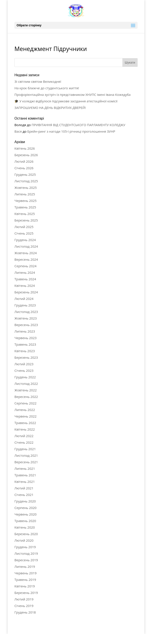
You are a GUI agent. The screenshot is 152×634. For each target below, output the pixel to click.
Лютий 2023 (23, 364)
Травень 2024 (25, 279)
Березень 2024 (26, 292)
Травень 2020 (25, 521)
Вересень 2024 (26, 259)
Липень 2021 (24, 468)
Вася (18, 131)
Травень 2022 (25, 423)
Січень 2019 (23, 606)
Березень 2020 (26, 534)
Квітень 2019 (24, 586)
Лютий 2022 (23, 436)
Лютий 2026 (23, 161)
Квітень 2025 (24, 213)
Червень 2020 (25, 514)
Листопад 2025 (26, 181)
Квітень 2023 (24, 351)
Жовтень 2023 (25, 318)
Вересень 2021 (26, 462)
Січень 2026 (23, 168)
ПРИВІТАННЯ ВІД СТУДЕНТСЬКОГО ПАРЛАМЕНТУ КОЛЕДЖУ (78, 125)
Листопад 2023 (26, 311)
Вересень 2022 (26, 396)
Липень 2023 (24, 331)
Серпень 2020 (25, 508)
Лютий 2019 (23, 599)
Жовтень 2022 (25, 390)
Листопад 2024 (26, 246)
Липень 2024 (24, 272)
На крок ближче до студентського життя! (46, 88)
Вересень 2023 (26, 325)
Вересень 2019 (26, 560)
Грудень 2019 (25, 547)
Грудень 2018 (25, 612)
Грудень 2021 (25, 449)
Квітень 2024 (24, 285)
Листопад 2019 (26, 553)
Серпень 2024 (25, 266)
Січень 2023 (23, 370)
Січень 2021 (23, 494)
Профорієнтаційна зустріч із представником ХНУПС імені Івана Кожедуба (72, 94)
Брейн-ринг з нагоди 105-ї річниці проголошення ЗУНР (71, 131)
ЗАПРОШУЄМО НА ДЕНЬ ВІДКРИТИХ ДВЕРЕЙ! (50, 107)
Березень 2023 (26, 357)
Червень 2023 (25, 338)
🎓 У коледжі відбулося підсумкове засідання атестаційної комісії (65, 101)
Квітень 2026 (24, 148)
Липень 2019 (24, 566)
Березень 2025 (26, 220)
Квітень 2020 (24, 527)
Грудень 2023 (25, 305)
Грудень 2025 (25, 174)
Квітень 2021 (24, 481)
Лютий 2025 (23, 227)
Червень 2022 (25, 416)
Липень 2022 (24, 409)
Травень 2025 (25, 207)
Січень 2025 (23, 233)
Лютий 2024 (23, 298)
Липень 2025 (24, 194)
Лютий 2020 (23, 540)
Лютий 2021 (23, 488)
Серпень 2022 (25, 403)
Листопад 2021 (26, 455)
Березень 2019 (26, 592)
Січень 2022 (23, 442)
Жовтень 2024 (25, 253)
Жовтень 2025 (25, 187)
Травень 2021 (25, 475)
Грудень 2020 (25, 501)
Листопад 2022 (26, 383)
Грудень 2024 (25, 240)
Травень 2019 (25, 579)
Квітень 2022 (24, 429)
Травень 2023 (25, 344)
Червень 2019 (25, 573)
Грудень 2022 (25, 377)
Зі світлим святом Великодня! (37, 81)
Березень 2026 (26, 155)
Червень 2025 (25, 200)
